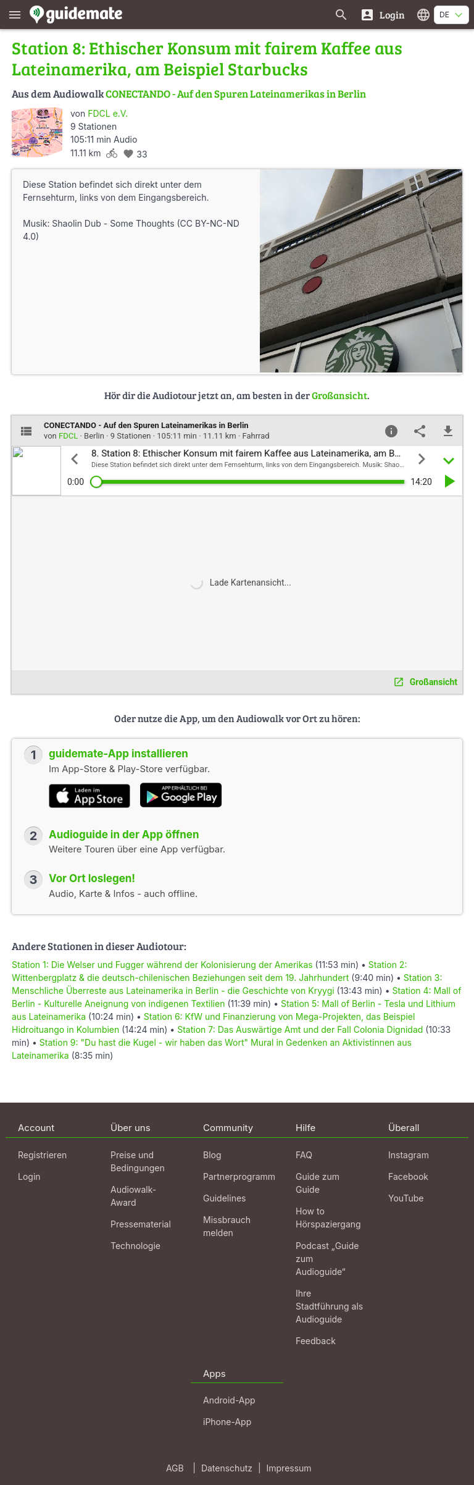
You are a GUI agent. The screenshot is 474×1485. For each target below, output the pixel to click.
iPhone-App (227, 1421)
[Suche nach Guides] (341, 14)
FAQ (304, 1155)
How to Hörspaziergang (328, 1217)
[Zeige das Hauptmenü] (15, 14)
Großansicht (339, 395)
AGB (175, 1468)
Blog (212, 1155)
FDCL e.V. (108, 113)
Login (29, 1176)
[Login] (382, 14)
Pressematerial (140, 1224)
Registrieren (42, 1155)
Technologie (135, 1245)
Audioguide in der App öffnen (124, 834)
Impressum (289, 1468)
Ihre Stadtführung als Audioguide (329, 1306)
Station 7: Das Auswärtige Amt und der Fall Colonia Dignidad (300, 1029)
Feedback (316, 1341)
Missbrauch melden (227, 1226)
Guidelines (224, 1198)
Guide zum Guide (317, 1183)
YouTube (405, 1198)
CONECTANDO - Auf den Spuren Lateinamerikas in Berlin (236, 93)
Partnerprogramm (239, 1176)
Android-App (229, 1400)
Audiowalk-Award (133, 1196)
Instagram (408, 1155)
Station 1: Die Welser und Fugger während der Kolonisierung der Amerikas (162, 964)
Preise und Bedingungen (137, 1161)
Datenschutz (226, 1468)
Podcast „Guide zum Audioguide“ (327, 1258)
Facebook (408, 1176)
